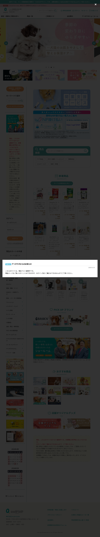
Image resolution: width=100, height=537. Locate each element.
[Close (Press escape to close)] (95, 4)
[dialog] (50, 268)
